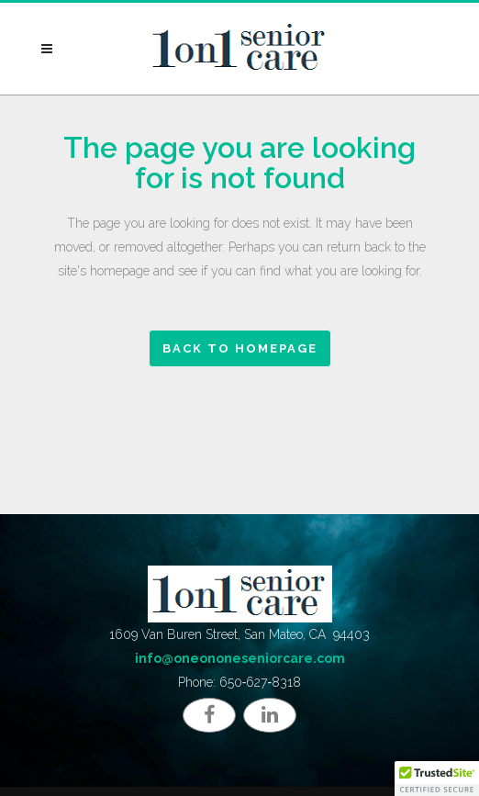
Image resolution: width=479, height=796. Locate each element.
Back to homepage (239, 348)
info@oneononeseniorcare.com (240, 658)
